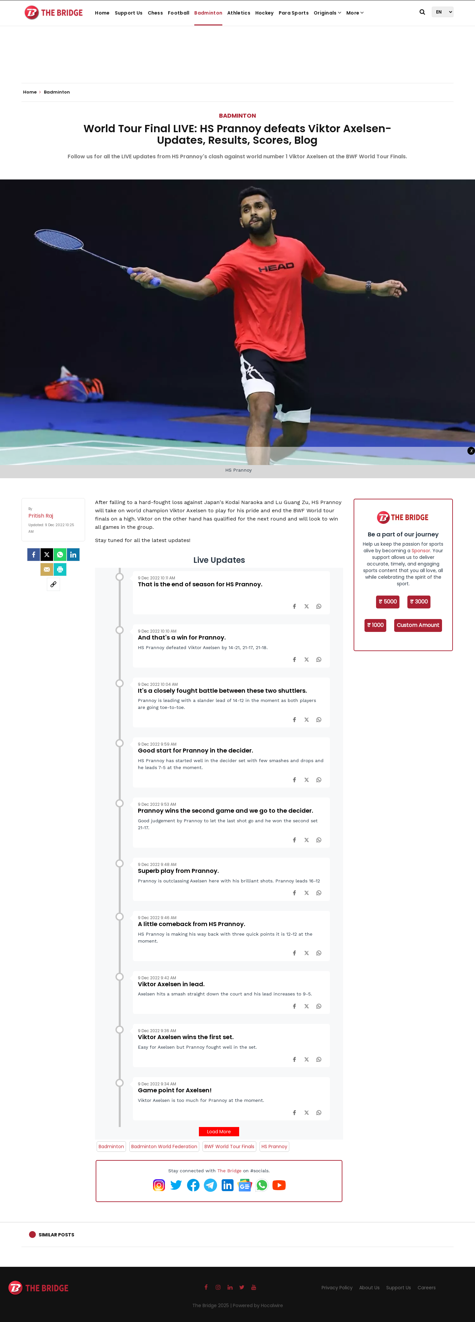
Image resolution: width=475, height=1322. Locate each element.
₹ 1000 (375, 625)
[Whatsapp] (60, 554)
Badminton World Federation (164, 1146)
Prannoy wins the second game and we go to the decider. (225, 810)
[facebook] (33, 554)
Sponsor (421, 550)
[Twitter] (46, 554)
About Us (369, 1287)
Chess (155, 13)
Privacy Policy (337, 1287)
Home (102, 13)
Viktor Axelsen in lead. (171, 984)
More (355, 13)
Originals (327, 13)
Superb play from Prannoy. (178, 871)
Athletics (238, 13)
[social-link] (53, 584)
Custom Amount (418, 625)
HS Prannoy (274, 1146)
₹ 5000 (388, 601)
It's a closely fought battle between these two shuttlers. (222, 690)
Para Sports (294, 13)
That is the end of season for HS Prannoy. (200, 584)
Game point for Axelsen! (175, 1090)
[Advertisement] (237, 62)
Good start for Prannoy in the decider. (195, 750)
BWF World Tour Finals (229, 1146)
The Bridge (229, 1170)
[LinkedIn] (73, 554)
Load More (219, 1131)
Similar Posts (56, 1234)
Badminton (208, 13)
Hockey (264, 13)
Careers (427, 1287)
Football (178, 13)
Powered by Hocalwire (258, 1305)
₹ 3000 (419, 601)
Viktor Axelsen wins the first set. (186, 1037)
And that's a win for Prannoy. (182, 637)
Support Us (129, 13)
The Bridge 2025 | (212, 1305)
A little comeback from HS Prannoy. (191, 924)
